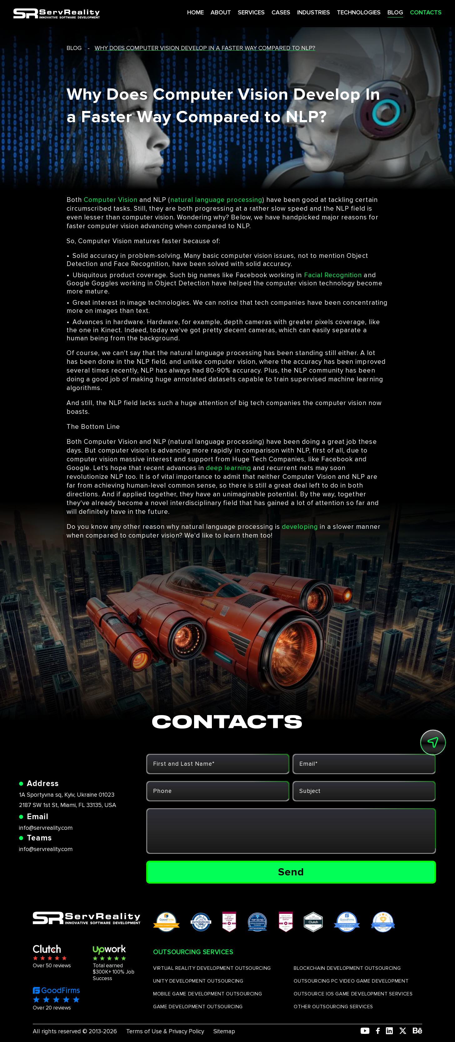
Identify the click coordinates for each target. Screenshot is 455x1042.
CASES (259, 12)
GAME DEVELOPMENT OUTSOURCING (198, 1006)
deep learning (228, 468)
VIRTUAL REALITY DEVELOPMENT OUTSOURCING (212, 968)
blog (74, 48)
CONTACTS (408, 12)
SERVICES (229, 12)
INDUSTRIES (293, 12)
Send (291, 872)
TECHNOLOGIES (339, 12)
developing (300, 527)
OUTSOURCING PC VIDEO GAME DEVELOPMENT (351, 981)
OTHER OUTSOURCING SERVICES (333, 1006)
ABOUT (198, 12)
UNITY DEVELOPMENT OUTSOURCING (198, 981)
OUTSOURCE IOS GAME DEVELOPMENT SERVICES (353, 994)
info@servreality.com (46, 828)
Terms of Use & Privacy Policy (165, 1031)
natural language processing (216, 200)
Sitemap (224, 1031)
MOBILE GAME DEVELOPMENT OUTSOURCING (207, 994)
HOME (172, 12)
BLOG (377, 12)
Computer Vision (111, 200)
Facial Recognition (333, 275)
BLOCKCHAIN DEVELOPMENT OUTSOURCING (347, 968)
